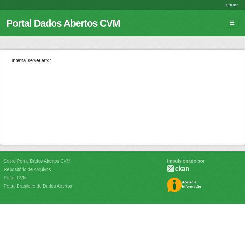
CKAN (178, 168)
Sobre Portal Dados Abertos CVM (37, 161)
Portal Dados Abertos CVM (63, 23)
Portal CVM (15, 177)
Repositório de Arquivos (27, 169)
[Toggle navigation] (232, 23)
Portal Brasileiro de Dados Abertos (38, 185)
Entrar (232, 5)
